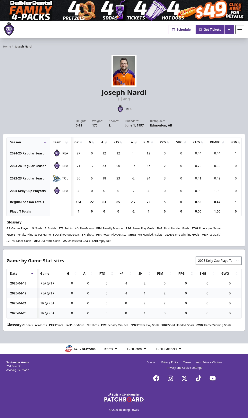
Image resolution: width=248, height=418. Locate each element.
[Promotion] (124, 10)
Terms (187, 362)
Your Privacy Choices (209, 362)
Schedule (181, 29)
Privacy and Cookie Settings (184, 368)
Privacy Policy (170, 362)
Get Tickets (210, 29)
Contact (152, 362)
